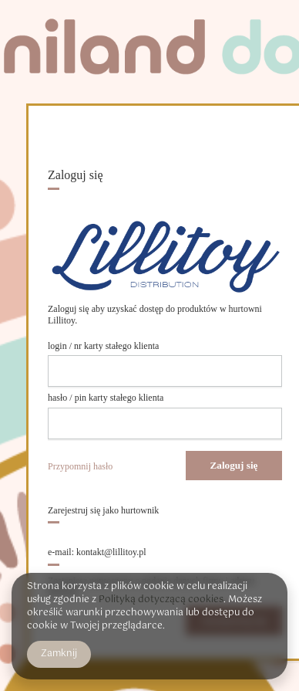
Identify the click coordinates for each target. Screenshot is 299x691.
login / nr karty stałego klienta (103, 345)
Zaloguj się (234, 465)
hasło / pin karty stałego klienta (105, 397)
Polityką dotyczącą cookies (161, 600)
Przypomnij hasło (80, 466)
